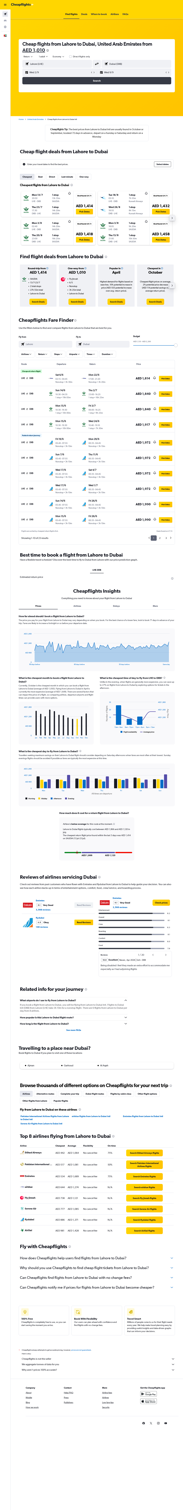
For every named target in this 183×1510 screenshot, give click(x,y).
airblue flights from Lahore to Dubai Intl (91, 1116)
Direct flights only (81, 56)
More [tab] (155, 606)
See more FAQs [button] (73, 1029)
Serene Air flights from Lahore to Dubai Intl (41, 1123)
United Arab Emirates (35, 119)
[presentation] (47, 50)
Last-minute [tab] (67, 177)
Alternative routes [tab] (45, 1093)
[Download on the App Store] (148, 1404)
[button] (5, 4)
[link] (38, 302)
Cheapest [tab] (27, 177)
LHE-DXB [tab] (96, 570)
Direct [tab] (52, 177)
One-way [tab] (84, 177)
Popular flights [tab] (61, 1100)
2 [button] (159, 538)
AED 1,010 (33, 50)
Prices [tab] (38, 606)
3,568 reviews (43, 909)
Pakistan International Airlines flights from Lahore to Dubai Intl (45, 1117)
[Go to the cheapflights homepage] (22, 4)
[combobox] (59, 56)
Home (21, 119)
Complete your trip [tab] (70, 1093)
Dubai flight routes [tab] (95, 1093)
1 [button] (153, 538)
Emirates (40, 900)
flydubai (40, 917)
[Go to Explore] (5, 27)
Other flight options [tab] (147, 1093)
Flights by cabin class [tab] (120, 1093)
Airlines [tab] (77, 606)
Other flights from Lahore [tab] (35, 1100)
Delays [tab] (116, 606)
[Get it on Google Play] (148, 1397)
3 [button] (166, 538)
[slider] (176, 345)
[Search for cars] (5, 20)
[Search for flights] (5, 14)
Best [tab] (40, 177)
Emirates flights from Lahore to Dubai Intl (143, 1116)
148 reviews (42, 926)
